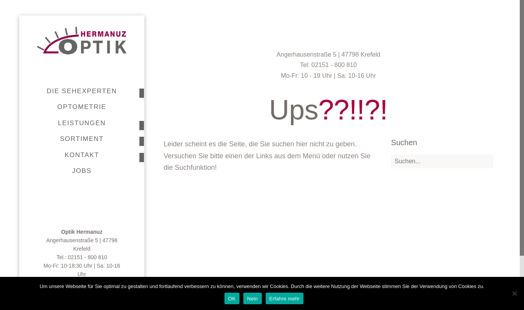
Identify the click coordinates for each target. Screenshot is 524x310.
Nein (252, 299)
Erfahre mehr (285, 299)
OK (232, 299)
